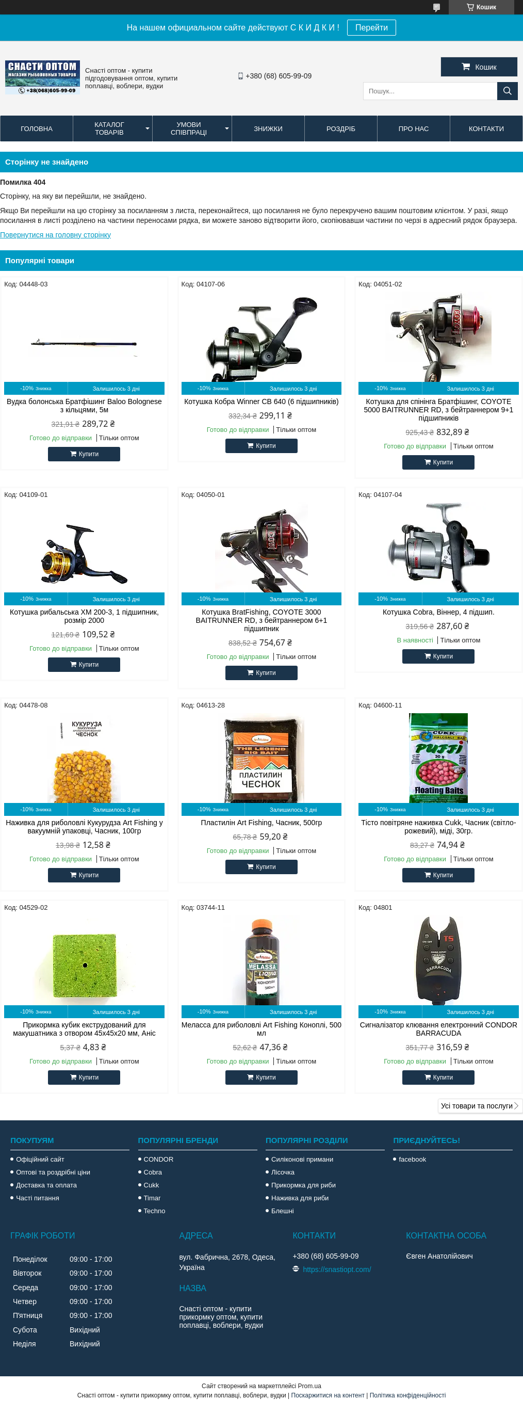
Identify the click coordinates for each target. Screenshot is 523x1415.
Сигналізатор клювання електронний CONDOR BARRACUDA (438, 1029)
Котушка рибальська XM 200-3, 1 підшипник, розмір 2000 (84, 616)
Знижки (268, 129)
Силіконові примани (302, 1159)
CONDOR (159, 1159)
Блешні (282, 1211)
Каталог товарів (109, 128)
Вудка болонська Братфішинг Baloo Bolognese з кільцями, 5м (84, 405)
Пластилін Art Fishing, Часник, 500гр (261, 822)
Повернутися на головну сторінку (55, 235)
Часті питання (37, 1198)
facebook (412, 1159)
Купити (89, 454)
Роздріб (340, 129)
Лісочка (283, 1172)
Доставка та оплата (46, 1185)
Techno (155, 1211)
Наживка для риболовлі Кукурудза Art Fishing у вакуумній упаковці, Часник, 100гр (84, 826)
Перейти (371, 27)
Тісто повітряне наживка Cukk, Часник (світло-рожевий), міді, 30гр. (438, 826)
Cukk (151, 1185)
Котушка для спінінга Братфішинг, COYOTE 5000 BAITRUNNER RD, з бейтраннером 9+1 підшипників (439, 409)
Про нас (414, 129)
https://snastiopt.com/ (337, 1269)
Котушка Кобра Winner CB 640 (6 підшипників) (261, 401)
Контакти (486, 129)
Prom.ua (309, 1386)
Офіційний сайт (40, 1159)
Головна (37, 129)
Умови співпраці (189, 128)
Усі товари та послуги (477, 1106)
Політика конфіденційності (408, 1395)
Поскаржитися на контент (328, 1395)
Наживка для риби (300, 1198)
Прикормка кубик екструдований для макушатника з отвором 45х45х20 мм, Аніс (84, 1029)
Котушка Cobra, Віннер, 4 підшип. (439, 612)
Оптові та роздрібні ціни (53, 1172)
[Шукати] (507, 91)
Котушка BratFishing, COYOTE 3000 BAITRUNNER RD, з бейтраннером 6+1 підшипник (262, 620)
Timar (152, 1198)
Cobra (153, 1172)
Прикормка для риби (303, 1185)
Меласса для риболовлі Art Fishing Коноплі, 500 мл (261, 1029)
